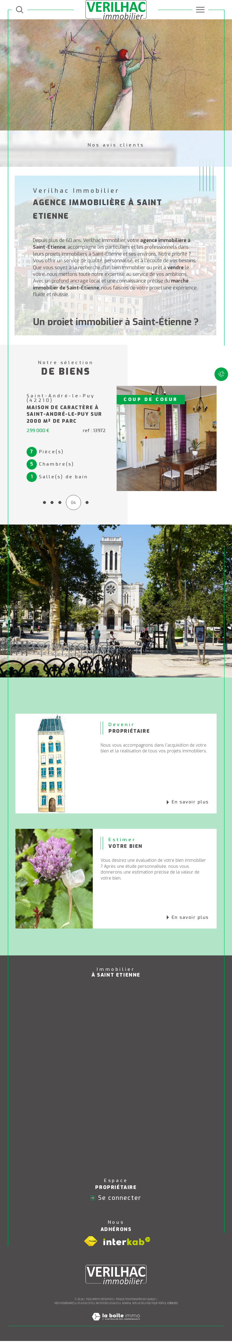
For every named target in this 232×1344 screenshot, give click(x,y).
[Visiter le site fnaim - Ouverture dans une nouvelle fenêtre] (91, 1244)
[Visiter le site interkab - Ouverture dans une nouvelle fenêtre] (126, 1244)
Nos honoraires (64, 1306)
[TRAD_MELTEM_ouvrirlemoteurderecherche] (20, 10)
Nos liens (138, 1306)
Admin (126, 1306)
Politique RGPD (156, 1306)
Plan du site (85, 1306)
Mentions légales (107, 1306)
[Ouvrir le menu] (200, 9)
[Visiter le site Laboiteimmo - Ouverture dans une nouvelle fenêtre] (116, 1326)
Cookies (172, 1306)
